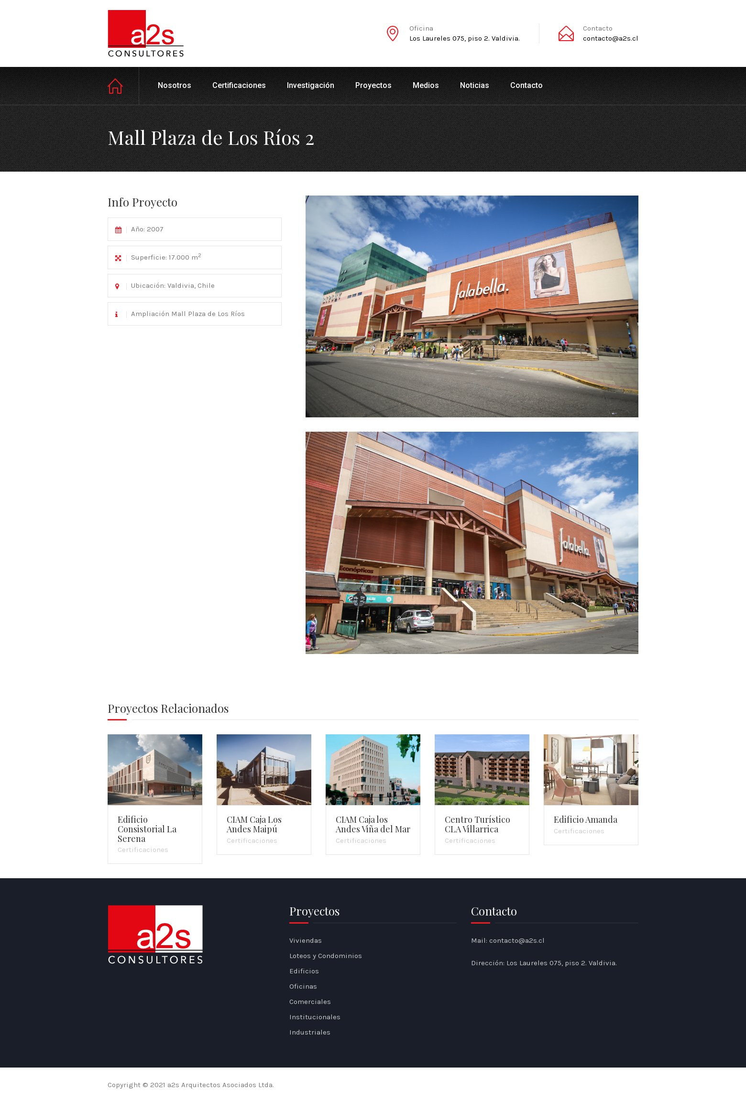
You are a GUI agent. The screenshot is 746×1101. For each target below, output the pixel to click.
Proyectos (373, 85)
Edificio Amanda (585, 819)
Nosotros (174, 85)
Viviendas (305, 940)
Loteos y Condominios (325, 955)
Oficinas (303, 986)
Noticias (474, 85)
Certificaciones (239, 85)
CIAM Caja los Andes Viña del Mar (373, 824)
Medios (426, 85)
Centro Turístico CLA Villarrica (477, 824)
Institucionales (314, 1017)
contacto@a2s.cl (610, 38)
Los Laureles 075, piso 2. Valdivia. (464, 38)
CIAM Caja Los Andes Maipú (254, 824)
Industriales (309, 1032)
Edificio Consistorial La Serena (147, 829)
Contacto (526, 85)
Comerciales (310, 1001)
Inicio (123, 86)
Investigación (310, 85)
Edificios (304, 971)
